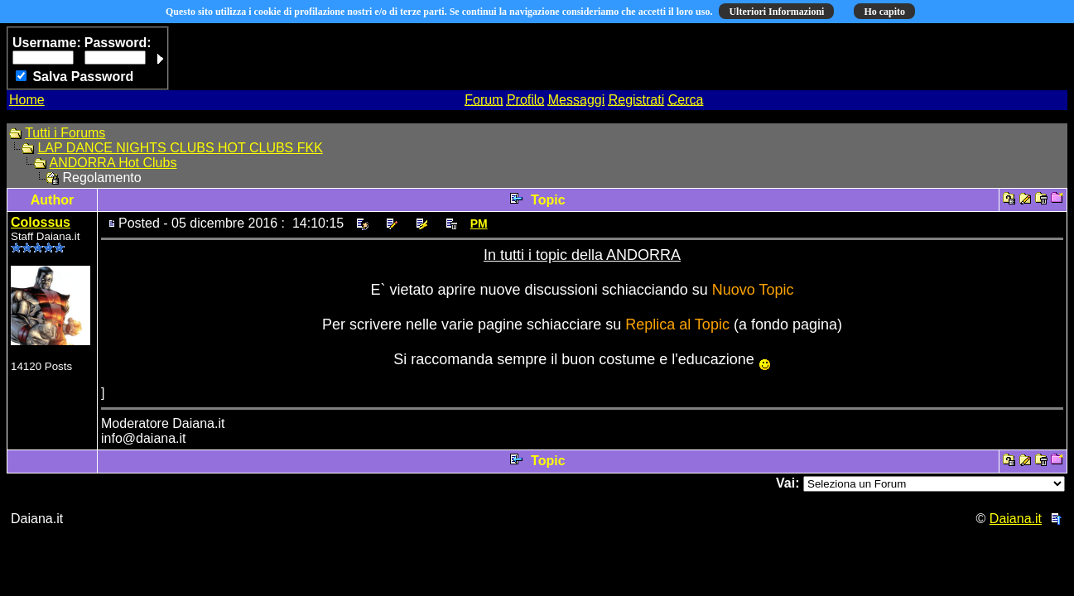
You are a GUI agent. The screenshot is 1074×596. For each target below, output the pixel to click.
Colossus (40, 222)
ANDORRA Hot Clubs (113, 163)
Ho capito (884, 11)
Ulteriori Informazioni (776, 11)
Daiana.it (1016, 519)
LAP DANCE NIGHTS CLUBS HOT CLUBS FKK (179, 148)
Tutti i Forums (65, 133)
